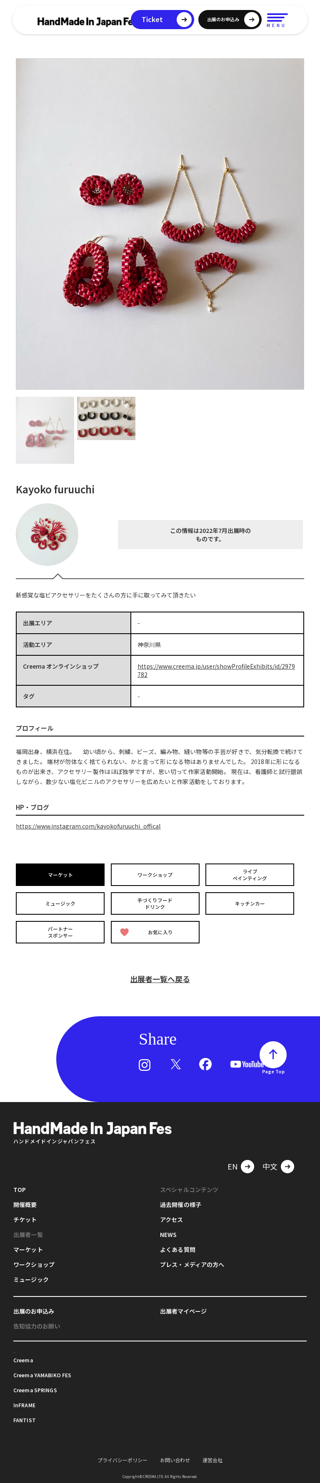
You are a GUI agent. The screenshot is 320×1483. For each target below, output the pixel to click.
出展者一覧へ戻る (160, 977)
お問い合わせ (175, 1458)
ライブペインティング (250, 875)
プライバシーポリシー (123, 1458)
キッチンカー (250, 902)
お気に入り (146, 931)
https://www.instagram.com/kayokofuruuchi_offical (88, 826)
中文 (270, 1165)
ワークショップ (155, 874)
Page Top (273, 1070)
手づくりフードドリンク (155, 903)
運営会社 (212, 1458)
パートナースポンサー (60, 931)
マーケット (60, 874)
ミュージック (60, 902)
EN (233, 1165)
